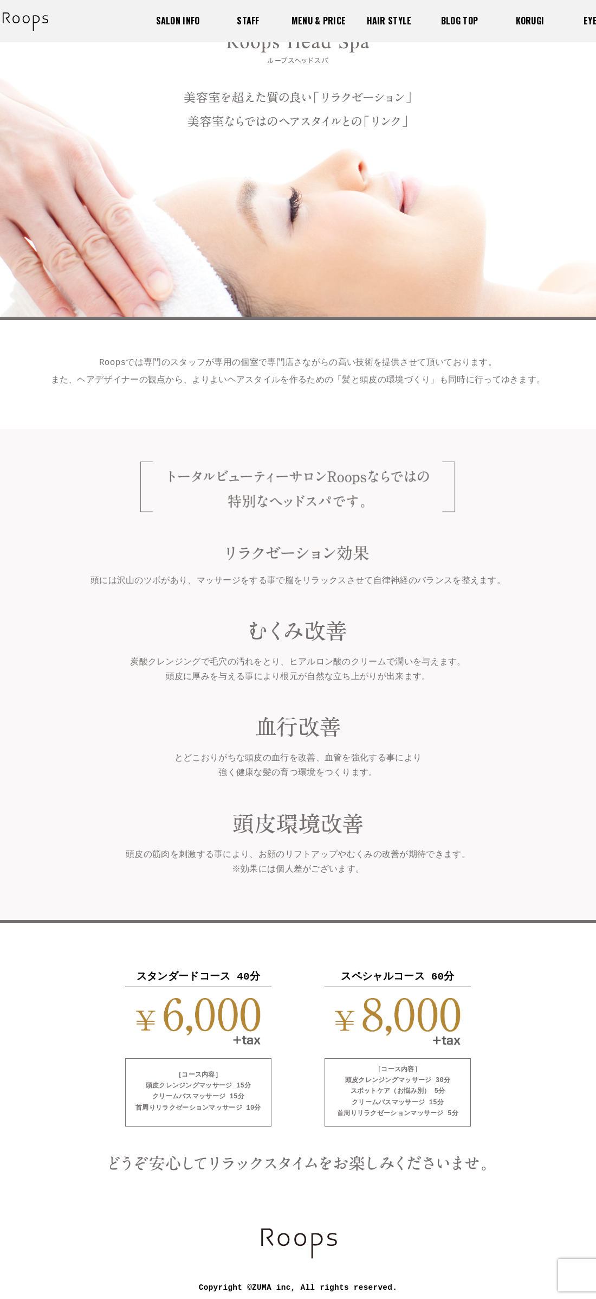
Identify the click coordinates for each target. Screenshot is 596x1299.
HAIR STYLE (389, 20)
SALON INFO (178, 20)
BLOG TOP (459, 20)
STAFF (248, 20)
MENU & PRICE (318, 20)
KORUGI (530, 20)
